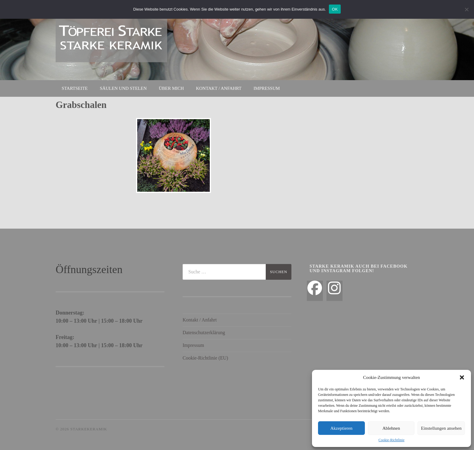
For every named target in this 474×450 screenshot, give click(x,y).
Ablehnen (391, 428)
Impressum (267, 88)
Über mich (171, 88)
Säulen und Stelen (123, 88)
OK (335, 9)
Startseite (75, 88)
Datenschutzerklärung (204, 332)
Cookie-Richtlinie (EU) (205, 357)
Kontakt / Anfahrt (219, 88)
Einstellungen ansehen (441, 428)
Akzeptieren (341, 428)
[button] (462, 377)
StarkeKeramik (88, 429)
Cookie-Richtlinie (391, 440)
